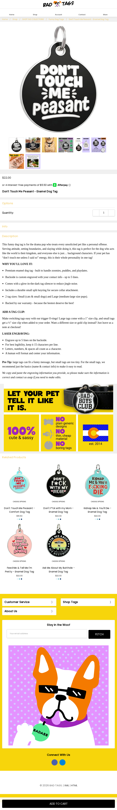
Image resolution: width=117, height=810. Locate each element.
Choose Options (19, 502)
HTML (74, 784)
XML (66, 784)
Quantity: (8, 212)
